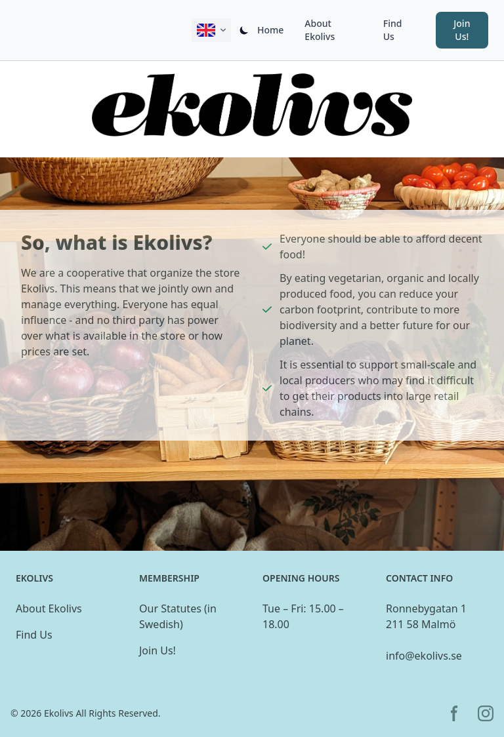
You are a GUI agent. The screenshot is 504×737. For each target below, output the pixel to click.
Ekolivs (59, 713)
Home (270, 30)
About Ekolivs (319, 30)
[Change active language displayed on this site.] (211, 30)
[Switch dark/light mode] (244, 30)
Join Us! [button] (461, 30)
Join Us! (157, 650)
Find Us (392, 30)
